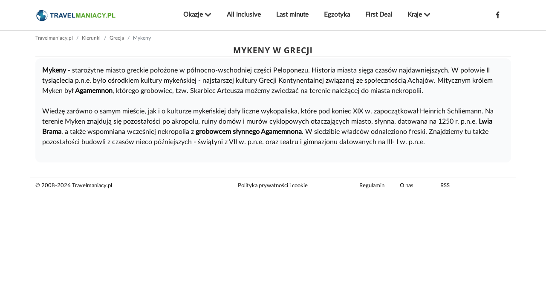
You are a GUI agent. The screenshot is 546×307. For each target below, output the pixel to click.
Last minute (292, 15)
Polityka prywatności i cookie (273, 185)
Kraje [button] (418, 15)
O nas (406, 185)
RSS (445, 185)
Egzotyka (337, 15)
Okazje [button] (197, 15)
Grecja (117, 38)
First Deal (378, 15)
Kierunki (91, 38)
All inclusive (244, 15)
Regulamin (371, 185)
